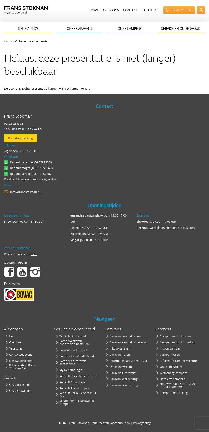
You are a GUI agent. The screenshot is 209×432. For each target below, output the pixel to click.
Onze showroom (20, 390)
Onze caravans (79, 28)
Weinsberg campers (173, 372)
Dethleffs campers (172, 378)
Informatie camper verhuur (178, 360)
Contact (130, 10)
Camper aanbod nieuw (175, 336)
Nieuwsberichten (21, 360)
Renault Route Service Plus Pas (77, 394)
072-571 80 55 (182, 10)
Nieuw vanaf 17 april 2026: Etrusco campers (178, 385)
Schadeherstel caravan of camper (76, 402)
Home (94, 10)
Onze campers (130, 28)
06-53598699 (44, 168)
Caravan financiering (124, 385)
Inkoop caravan (120, 348)
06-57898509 (43, 162)
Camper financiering (174, 392)
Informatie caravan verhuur (128, 360)
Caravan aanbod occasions (128, 342)
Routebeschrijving (20, 138)
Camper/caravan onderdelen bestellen (74, 342)
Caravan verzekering (124, 378)
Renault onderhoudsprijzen (78, 376)
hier (34, 254)
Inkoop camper (170, 348)
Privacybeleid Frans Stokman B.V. (22, 367)
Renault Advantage (72, 382)
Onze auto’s (28, 28)
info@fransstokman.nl (25, 192)
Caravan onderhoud (73, 350)
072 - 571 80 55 (29, 151)
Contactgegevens (20, 354)
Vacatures (150, 10)
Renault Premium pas (74, 388)
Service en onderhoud (181, 28)
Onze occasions (19, 384)
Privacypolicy (142, 423)
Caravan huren (120, 354)
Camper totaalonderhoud (76, 356)
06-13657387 (42, 174)
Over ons (111, 10)
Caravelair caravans (123, 372)
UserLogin (201, 10)
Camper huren (170, 354)
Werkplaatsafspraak (73, 336)
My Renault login (70, 370)
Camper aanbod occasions (178, 342)
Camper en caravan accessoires (72, 362)
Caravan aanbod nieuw (125, 336)
